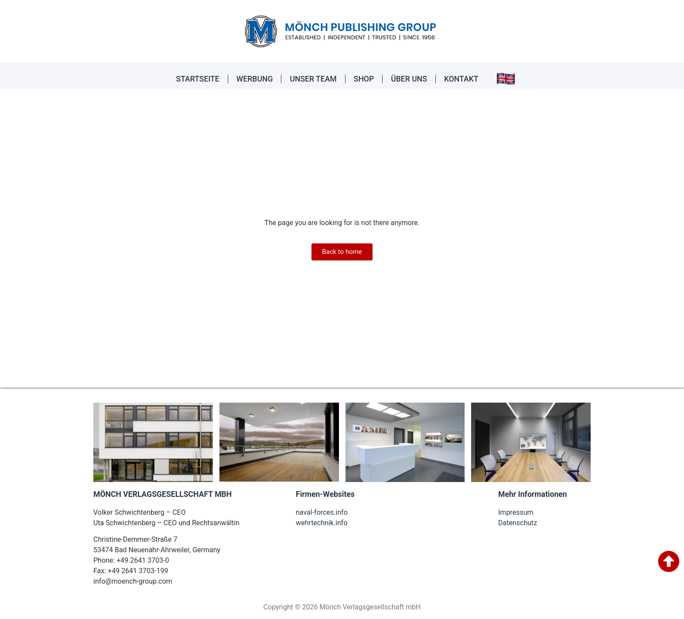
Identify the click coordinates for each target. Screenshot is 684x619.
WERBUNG (254, 79)
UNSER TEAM (313, 79)
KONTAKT (461, 79)
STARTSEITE (197, 79)
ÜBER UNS (409, 79)
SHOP (364, 79)
